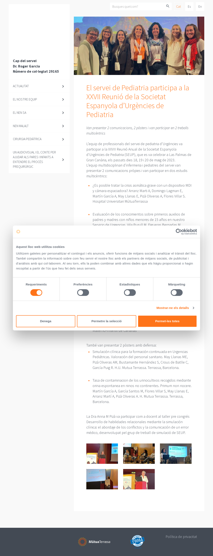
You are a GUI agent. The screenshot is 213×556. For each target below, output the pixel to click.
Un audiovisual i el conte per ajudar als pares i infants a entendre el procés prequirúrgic (34, 159)
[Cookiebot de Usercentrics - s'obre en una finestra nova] (179, 232)
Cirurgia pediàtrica (27, 139)
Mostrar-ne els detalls (172, 308)
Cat (178, 6)
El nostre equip (25, 99)
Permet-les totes (167, 321)
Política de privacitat (181, 536)
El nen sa (19, 112)
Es (189, 6)
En (200, 6)
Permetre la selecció (106, 321)
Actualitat (21, 86)
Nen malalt (21, 126)
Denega (45, 321)
